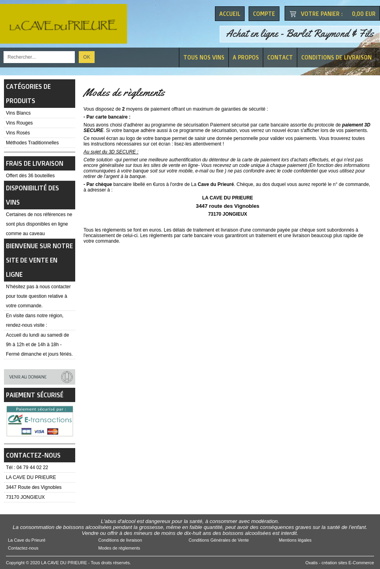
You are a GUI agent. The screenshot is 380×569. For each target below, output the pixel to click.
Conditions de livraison (336, 57)
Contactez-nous (23, 548)
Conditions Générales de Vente (218, 540)
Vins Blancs (18, 113)
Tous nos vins (203, 57)
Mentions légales (295, 540)
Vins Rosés (18, 133)
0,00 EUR (364, 13)
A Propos (246, 57)
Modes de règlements (119, 548)
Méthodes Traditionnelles (32, 143)
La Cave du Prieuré (27, 540)
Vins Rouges (19, 123)
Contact (280, 57)
